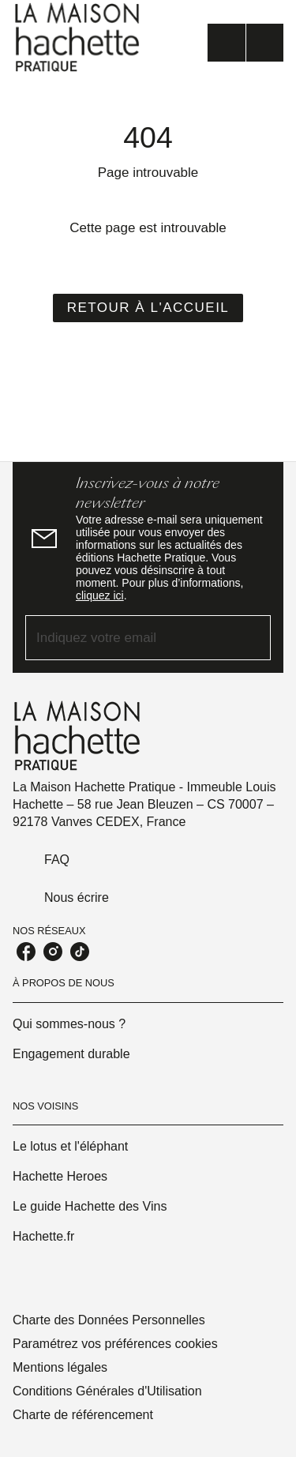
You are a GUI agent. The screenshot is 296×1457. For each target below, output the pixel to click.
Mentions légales (60, 1367)
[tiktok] (79, 951)
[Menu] (245, 43)
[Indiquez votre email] (128, 637)
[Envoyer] (252, 638)
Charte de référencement (83, 1414)
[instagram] (52, 951)
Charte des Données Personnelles (109, 1320)
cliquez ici (100, 595)
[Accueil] (79, 37)
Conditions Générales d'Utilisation (107, 1391)
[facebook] (26, 951)
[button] (148, 308)
